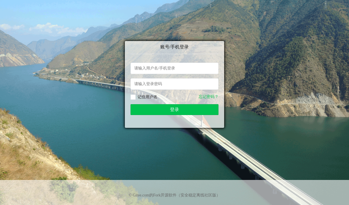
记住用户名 (147, 97)
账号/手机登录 (174, 46)
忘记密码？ (208, 97)
